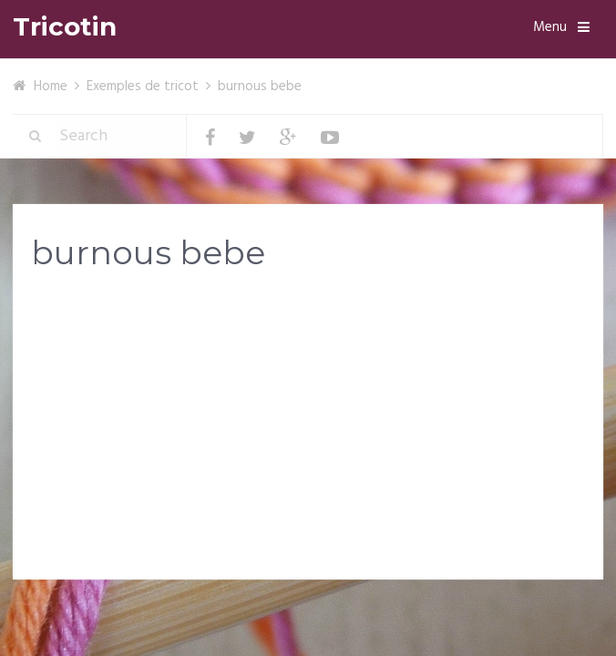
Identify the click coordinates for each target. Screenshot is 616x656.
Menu (550, 27)
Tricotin (65, 27)
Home (50, 86)
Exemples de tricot (143, 86)
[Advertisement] (308, 430)
